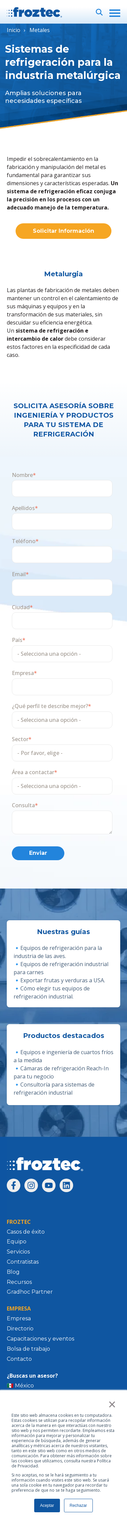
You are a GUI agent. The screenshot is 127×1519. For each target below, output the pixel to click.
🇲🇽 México (20, 1385)
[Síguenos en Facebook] (13, 1185)
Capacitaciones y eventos (40, 1338)
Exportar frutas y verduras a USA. (62, 980)
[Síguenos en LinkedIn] (66, 1185)
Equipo (16, 1241)
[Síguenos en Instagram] (31, 1185)
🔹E (18, 964)
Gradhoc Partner (30, 1292)
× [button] (112, 1404)
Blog (13, 1272)
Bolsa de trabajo (28, 1349)
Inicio (13, 30)
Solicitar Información (63, 231)
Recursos (19, 1282)
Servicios (18, 1251)
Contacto (19, 1359)
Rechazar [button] (78, 1505)
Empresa (19, 1318)
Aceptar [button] (47, 1505)
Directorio (20, 1328)
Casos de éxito (26, 1232)
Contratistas (23, 1262)
